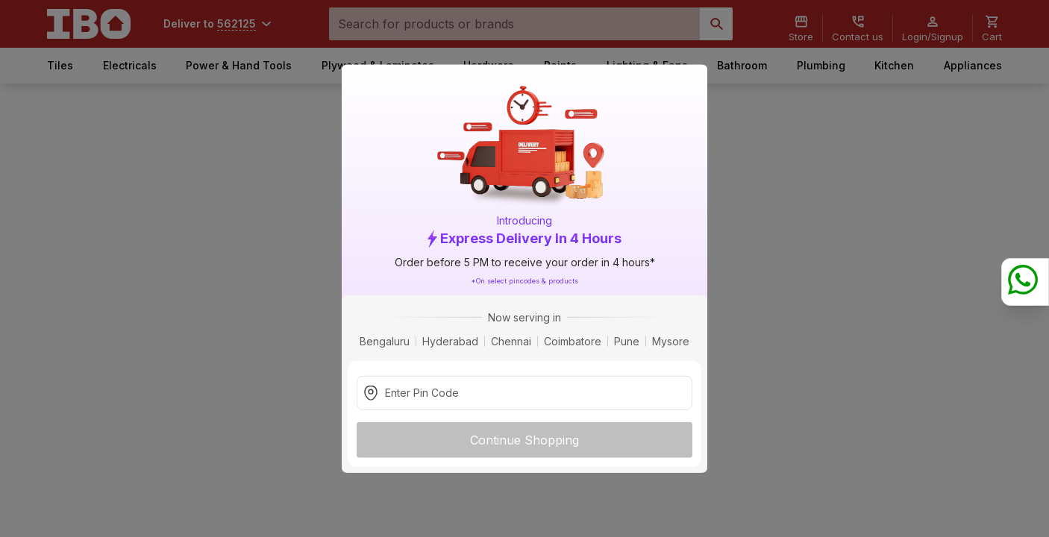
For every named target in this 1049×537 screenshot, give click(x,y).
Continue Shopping (524, 439)
